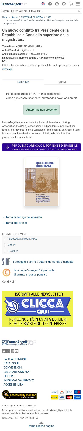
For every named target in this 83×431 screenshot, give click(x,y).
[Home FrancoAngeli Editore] (14, 4)
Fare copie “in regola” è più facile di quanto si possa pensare (33, 272)
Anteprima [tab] (23, 82)
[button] (42, 4)
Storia (11, 245)
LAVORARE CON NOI (16, 371)
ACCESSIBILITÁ (13, 384)
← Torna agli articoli (14, 223)
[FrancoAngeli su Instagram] (12, 352)
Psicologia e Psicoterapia (22, 239)
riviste (14, 17)
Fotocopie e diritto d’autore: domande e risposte (43, 261)
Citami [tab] (62, 82)
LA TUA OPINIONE (15, 359)
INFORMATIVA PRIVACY (19, 380)
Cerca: (5, 11)
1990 (48, 17)
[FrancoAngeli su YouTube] (16, 352)
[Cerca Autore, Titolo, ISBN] (43, 11)
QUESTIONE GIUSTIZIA (32, 17)
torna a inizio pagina (41, 426)
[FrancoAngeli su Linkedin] (8, 352)
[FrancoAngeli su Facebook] (4, 352)
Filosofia (13, 251)
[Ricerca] (79, 11)
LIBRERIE (9, 376)
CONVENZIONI (13, 367)
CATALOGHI (11, 363)
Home (5, 17)
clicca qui (7, 69)
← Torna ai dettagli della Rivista (22, 217)
